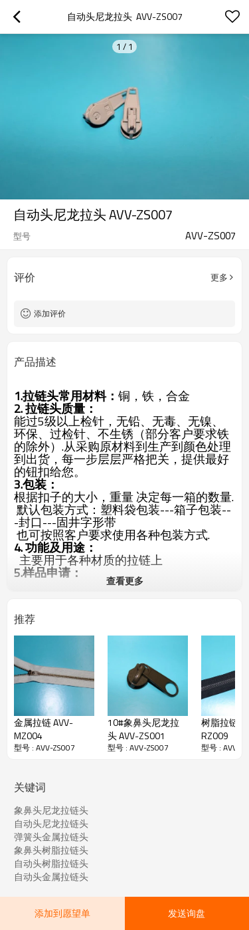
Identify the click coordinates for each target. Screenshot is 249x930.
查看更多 (124, 581)
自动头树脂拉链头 (51, 863)
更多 (219, 277)
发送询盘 (186, 913)
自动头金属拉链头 (51, 876)
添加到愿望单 (62, 913)
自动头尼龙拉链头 (51, 823)
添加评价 (50, 313)
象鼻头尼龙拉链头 (51, 810)
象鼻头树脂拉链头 (51, 850)
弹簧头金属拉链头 (51, 837)
